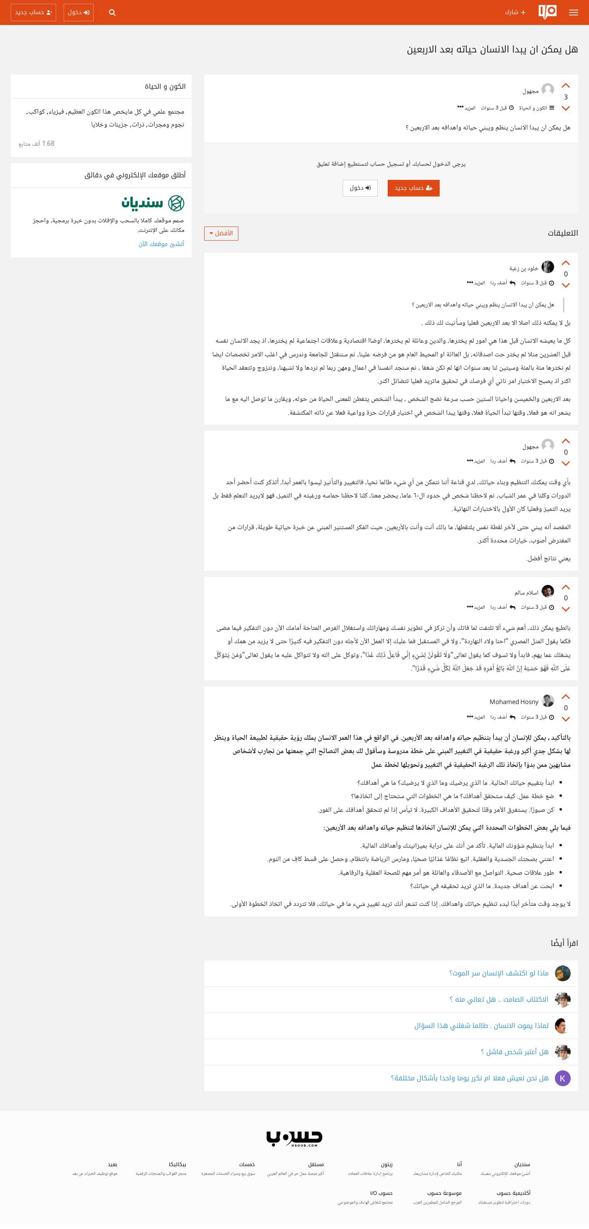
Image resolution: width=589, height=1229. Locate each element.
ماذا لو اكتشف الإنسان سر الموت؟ (499, 973)
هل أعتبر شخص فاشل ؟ (515, 1052)
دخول (360, 188)
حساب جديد (414, 188)
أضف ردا (502, 283)
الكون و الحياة (536, 108)
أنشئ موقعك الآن (161, 244)
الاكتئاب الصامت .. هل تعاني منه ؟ (499, 1000)
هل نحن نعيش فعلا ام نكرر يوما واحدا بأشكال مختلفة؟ (470, 1078)
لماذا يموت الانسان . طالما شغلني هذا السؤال (481, 1026)
